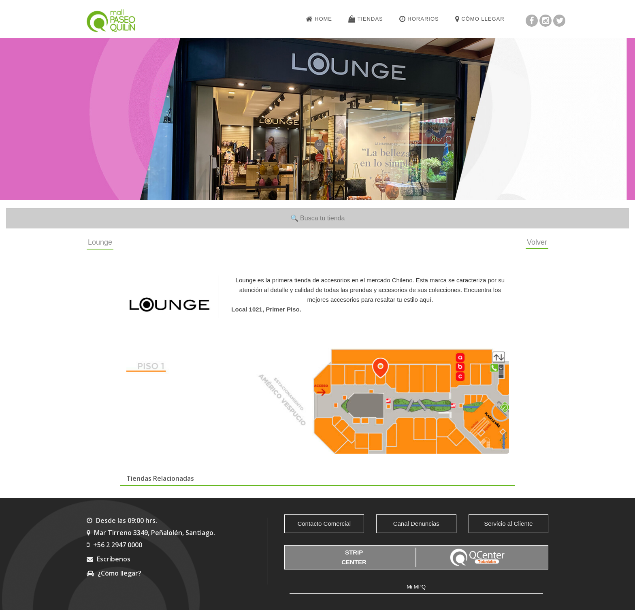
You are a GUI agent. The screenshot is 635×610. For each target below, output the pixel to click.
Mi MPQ (416, 587)
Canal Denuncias (416, 523)
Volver (537, 242)
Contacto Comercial (324, 523)
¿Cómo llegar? (114, 573)
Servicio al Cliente (508, 523)
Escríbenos (108, 559)
